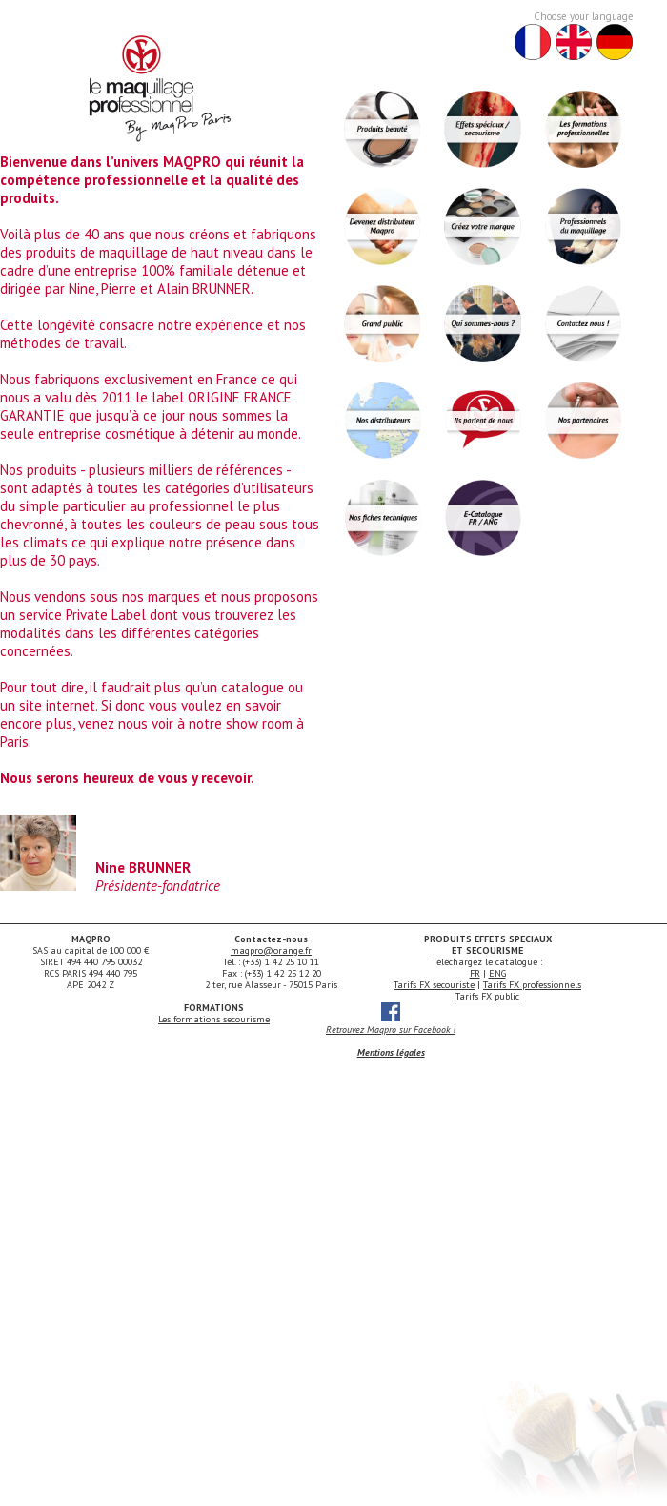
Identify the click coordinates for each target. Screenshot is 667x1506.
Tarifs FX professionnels (532, 985)
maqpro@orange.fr (271, 950)
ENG (497, 973)
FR (475, 973)
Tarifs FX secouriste (434, 985)
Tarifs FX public (487, 996)
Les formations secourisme (214, 1019)
